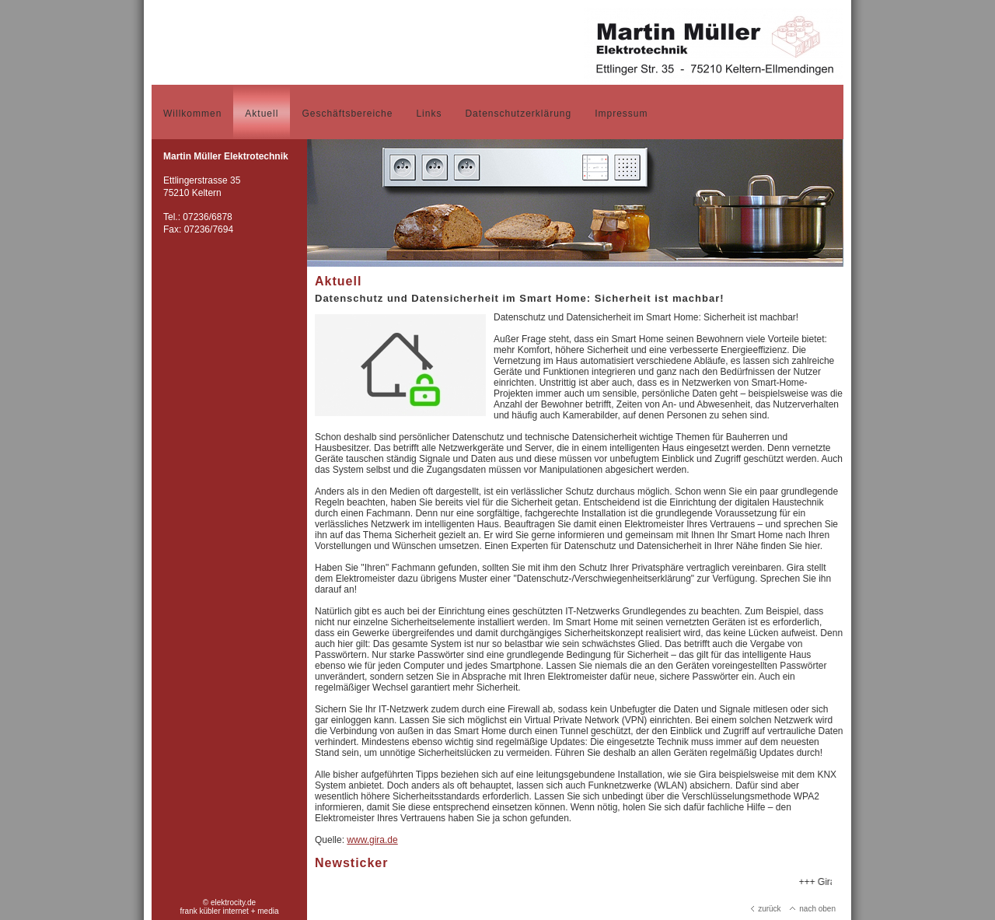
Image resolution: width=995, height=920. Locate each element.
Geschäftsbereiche (347, 113)
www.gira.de (372, 839)
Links (429, 113)
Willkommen (192, 113)
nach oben (813, 908)
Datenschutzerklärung (518, 113)
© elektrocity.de (229, 902)
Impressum (621, 113)
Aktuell (261, 113)
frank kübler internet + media (229, 911)
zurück (765, 908)
